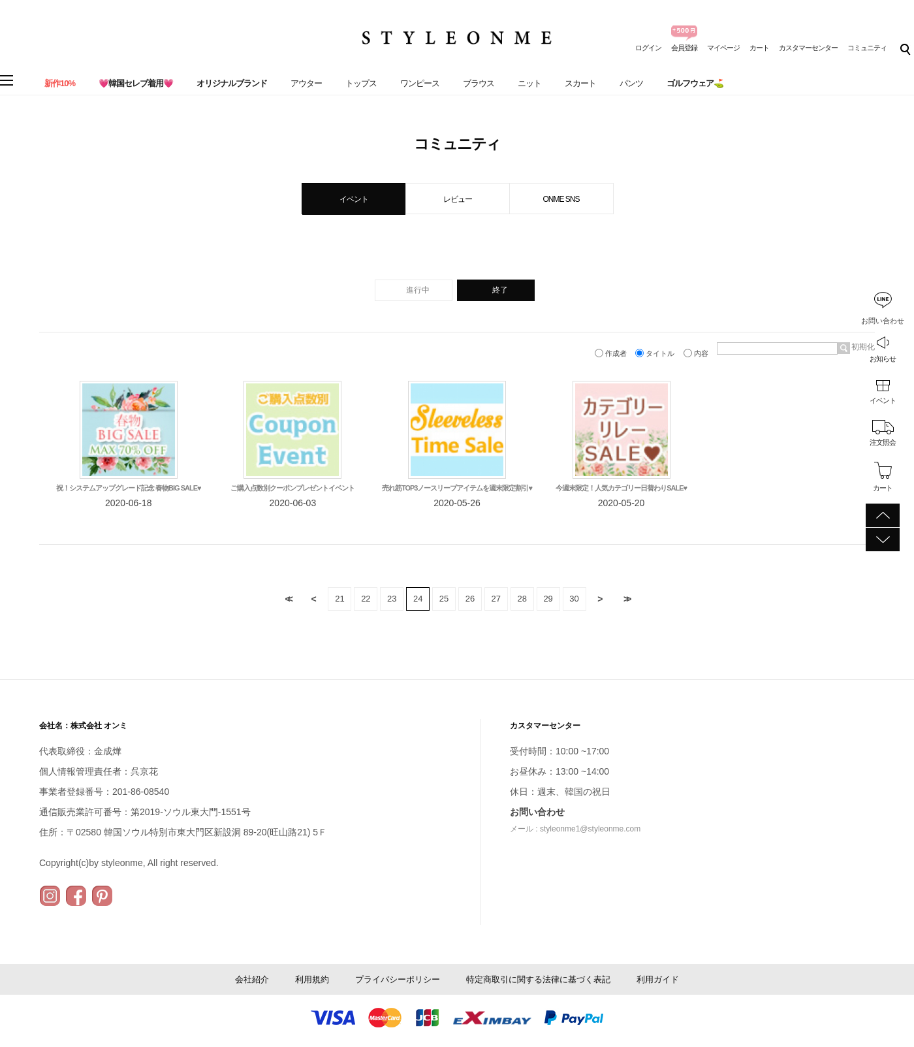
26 (470, 599)
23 (391, 599)
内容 (697, 353)
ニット (529, 83)
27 (496, 599)
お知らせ (883, 358)
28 (521, 599)
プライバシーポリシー (397, 979)
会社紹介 (252, 979)
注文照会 (883, 442)
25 (444, 599)
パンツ (631, 83)
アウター (306, 83)
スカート (580, 83)
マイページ (723, 48)
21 (339, 599)
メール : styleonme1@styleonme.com (575, 828)
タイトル (655, 353)
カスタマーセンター (808, 48)
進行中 (417, 290)
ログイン (648, 48)
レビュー (457, 199)
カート (759, 48)
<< (288, 599)
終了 (500, 290)
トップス (361, 83)
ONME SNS (561, 199)
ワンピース (419, 83)
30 (573, 599)
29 (547, 599)
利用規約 (312, 979)
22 (365, 599)
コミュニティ (867, 48)
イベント (883, 400)
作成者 (612, 353)
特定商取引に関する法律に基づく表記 (538, 979)
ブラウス (478, 83)
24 (417, 599)
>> (626, 599)
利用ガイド (658, 979)
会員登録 (684, 48)
